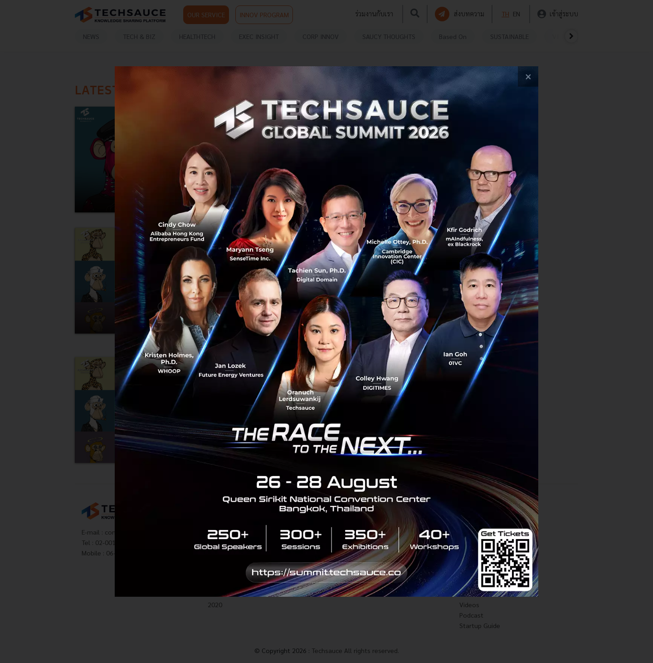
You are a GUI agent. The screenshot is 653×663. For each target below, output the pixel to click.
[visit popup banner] (327, 331)
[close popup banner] (528, 76)
